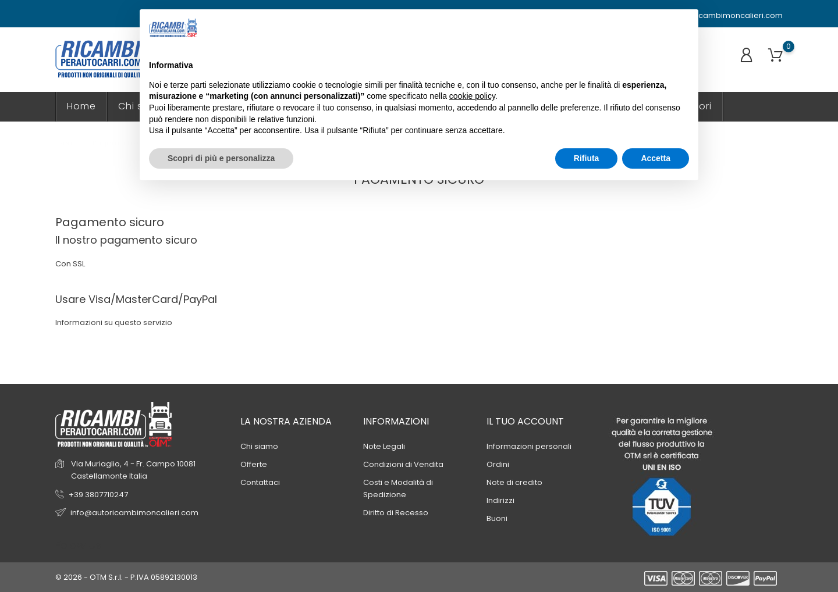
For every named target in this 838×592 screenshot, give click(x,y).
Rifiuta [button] (586, 158)
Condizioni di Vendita (403, 464)
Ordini (498, 464)
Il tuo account (525, 421)
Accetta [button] (655, 158)
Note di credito (514, 482)
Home (81, 106)
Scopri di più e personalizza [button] (221, 158)
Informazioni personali (529, 446)
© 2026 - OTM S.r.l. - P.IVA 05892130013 (126, 577)
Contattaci (260, 482)
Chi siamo (259, 446)
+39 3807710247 (98, 494)
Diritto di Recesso (395, 512)
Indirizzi (500, 500)
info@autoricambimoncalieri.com (713, 16)
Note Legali (384, 446)
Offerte (253, 464)
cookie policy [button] (472, 96)
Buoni (497, 518)
